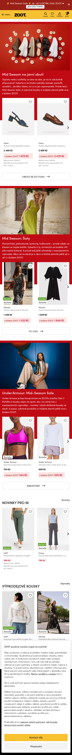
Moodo (7, 307)
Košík (67, 14)
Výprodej (65, 583)
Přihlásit (60, 14)
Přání (52, 14)
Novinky (66, 499)
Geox (6, 143)
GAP (6, 553)
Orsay (41, 553)
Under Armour (10, 462)
